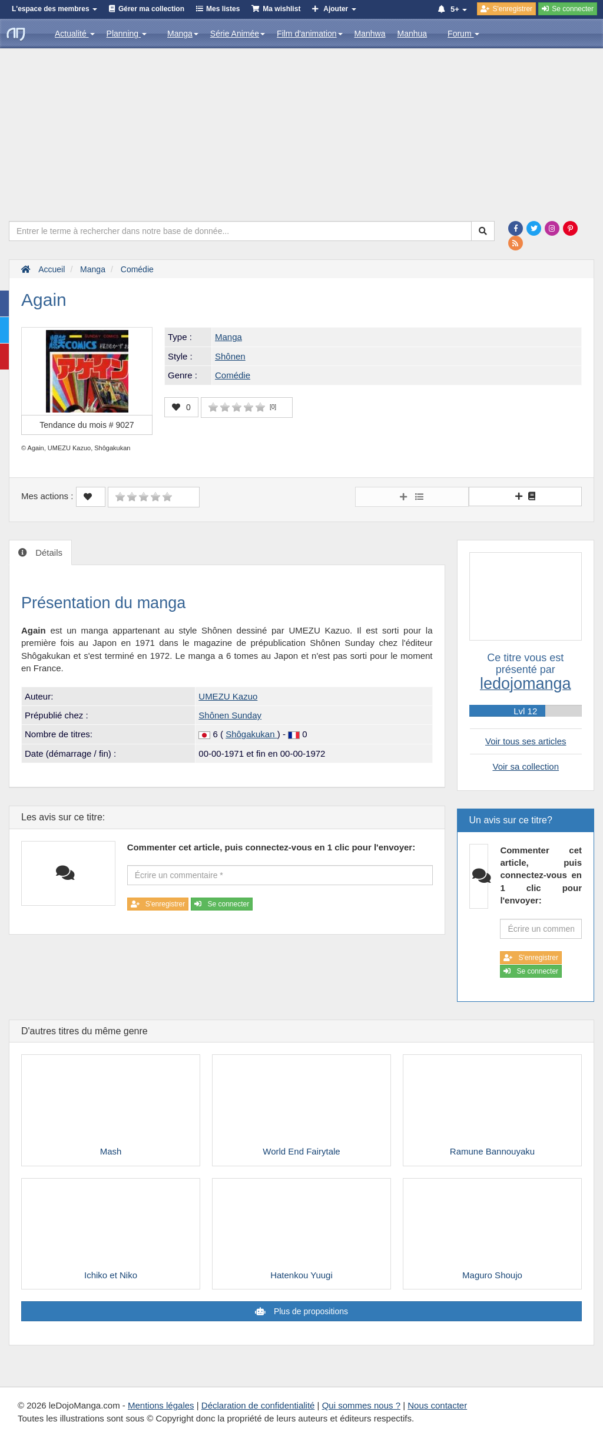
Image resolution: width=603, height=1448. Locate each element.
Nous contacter (437, 1405)
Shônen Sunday (229, 715)
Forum (463, 33)
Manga (182, 33)
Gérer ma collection (151, 9)
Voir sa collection (525, 766)
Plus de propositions (309, 1311)
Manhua (412, 33)
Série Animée (237, 33)
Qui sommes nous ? (361, 1405)
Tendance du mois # (86, 425)
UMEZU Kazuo (227, 696)
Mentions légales (161, 1405)
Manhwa (370, 33)
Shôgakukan (251, 734)
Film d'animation (310, 33)
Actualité (75, 33)
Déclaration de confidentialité (258, 1405)
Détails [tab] (47, 552)
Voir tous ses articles (525, 741)
